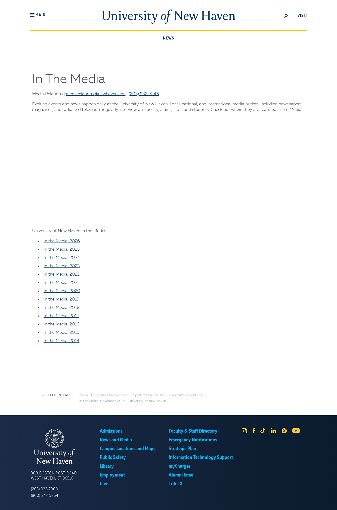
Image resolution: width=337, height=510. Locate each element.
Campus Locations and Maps (127, 448)
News (168, 38)
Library (107, 466)
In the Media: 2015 (61, 333)
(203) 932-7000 (44, 489)
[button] (38, 15)
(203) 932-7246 (144, 94)
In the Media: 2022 (62, 274)
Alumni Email (182, 475)
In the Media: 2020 (62, 291)
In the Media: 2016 (61, 324)
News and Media (116, 440)
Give (104, 483)
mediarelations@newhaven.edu (96, 94)
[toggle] (286, 15)
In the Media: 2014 (62, 341)
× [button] (333, 499)
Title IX (175, 483)
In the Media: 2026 (62, 241)
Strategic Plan (182, 448)
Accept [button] (230, 503)
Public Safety (113, 457)
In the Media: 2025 (62, 249)
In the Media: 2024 (62, 258)
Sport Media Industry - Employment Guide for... (169, 395)
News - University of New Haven (104, 395)
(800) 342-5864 (44, 496)
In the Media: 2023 (62, 266)
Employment (112, 475)
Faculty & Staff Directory (193, 431)
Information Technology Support (201, 457)
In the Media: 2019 (61, 299)
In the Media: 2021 (61, 283)
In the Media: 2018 (62, 308)
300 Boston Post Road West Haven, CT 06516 (54, 475)
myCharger (179, 466)
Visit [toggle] (302, 16)
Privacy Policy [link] (202, 503)
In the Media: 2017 (61, 316)
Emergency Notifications (193, 440)
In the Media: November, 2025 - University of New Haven (122, 401)
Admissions (111, 431)
